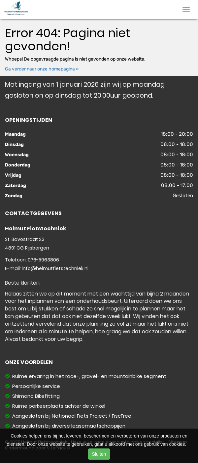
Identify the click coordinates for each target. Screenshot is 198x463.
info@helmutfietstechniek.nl (55, 268)
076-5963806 (43, 259)
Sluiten (99, 454)
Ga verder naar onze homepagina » (42, 69)
